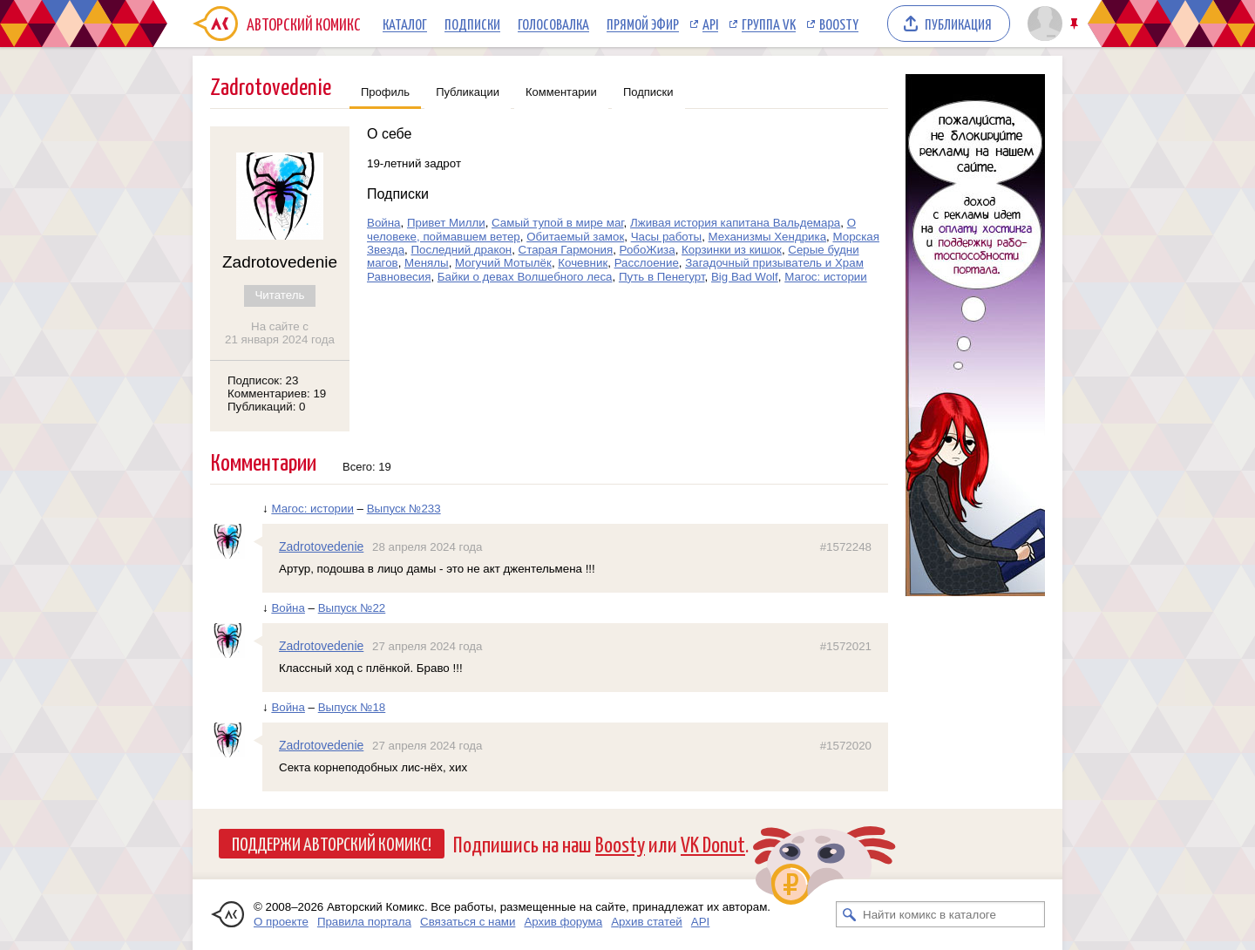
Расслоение (646, 262)
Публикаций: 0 (266, 406)
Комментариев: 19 (276, 393)
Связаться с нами (467, 921)
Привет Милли (446, 222)
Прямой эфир (643, 23)
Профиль (385, 91)
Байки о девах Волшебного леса (525, 276)
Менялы (426, 262)
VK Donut (713, 843)
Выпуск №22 (352, 607)
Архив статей (646, 921)
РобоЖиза (647, 249)
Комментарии (561, 91)
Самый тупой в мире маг (558, 222)
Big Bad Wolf (744, 276)
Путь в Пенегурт (662, 276)
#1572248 (846, 546)
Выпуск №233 (404, 508)
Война (384, 222)
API (710, 23)
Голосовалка (553, 23)
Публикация (958, 23)
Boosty (838, 23)
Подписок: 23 (262, 380)
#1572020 (846, 745)
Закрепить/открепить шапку (1076, 24)
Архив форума (563, 921)
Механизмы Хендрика (768, 236)
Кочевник (582, 262)
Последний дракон (461, 249)
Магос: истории (825, 276)
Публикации (467, 91)
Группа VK (769, 23)
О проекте (281, 921)
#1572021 (846, 646)
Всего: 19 (367, 466)
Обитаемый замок (575, 236)
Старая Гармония (566, 249)
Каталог (405, 23)
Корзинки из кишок (732, 249)
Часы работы (666, 236)
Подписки (472, 23)
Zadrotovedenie (321, 546)
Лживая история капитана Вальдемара (735, 222)
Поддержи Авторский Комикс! (331, 842)
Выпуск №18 (352, 707)
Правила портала (364, 921)
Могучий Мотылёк (503, 262)
